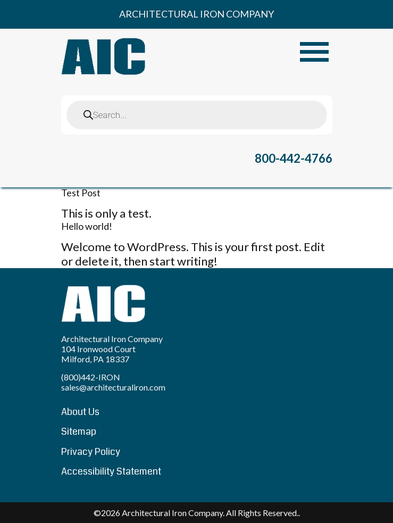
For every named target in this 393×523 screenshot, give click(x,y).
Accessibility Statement (111, 471)
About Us (80, 412)
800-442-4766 (293, 158)
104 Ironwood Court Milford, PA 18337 (98, 354)
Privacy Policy (90, 452)
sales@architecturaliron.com (113, 387)
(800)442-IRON (90, 377)
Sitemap (78, 431)
